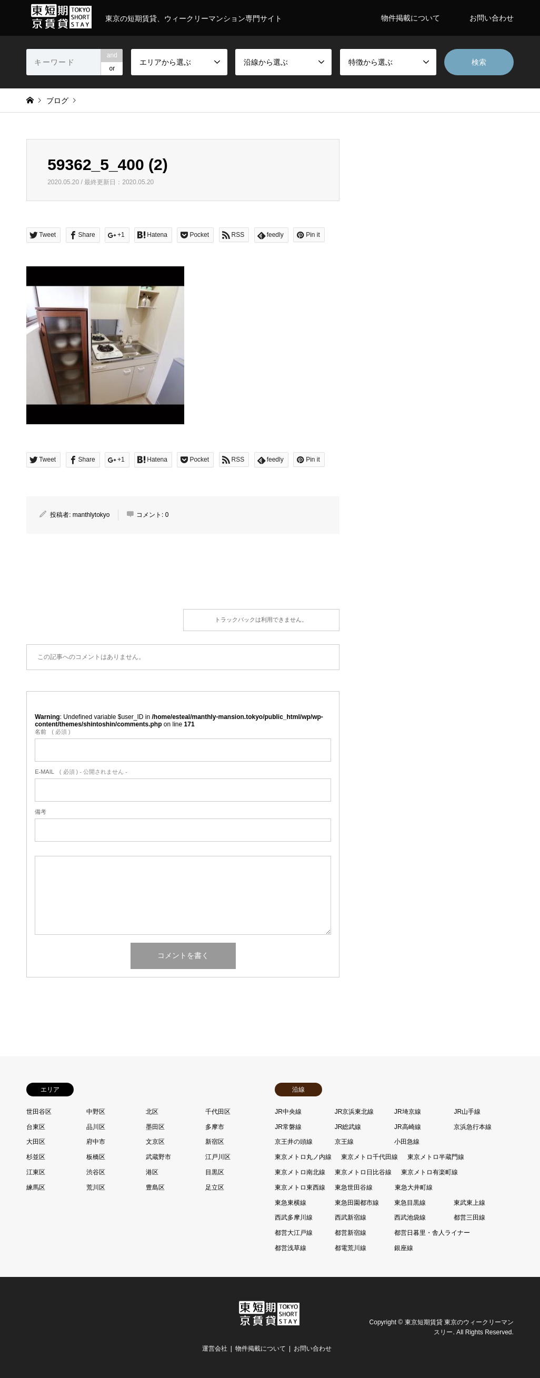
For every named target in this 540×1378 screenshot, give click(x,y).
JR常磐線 (288, 1127)
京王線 (344, 1141)
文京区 (155, 1141)
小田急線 (406, 1141)
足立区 (214, 1187)
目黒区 (214, 1172)
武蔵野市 (158, 1157)
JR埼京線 (407, 1111)
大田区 (35, 1141)
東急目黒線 (410, 1202)
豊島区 (155, 1187)
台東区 (35, 1127)
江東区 (35, 1172)
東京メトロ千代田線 (369, 1157)
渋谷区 (95, 1172)
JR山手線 (467, 1111)
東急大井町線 (414, 1187)
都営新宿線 (350, 1232)
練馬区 (35, 1187)
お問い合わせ (491, 18)
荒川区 (95, 1187)
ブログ (57, 100)
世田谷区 (39, 1111)
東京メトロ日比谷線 (363, 1172)
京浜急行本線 (473, 1127)
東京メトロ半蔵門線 (435, 1157)
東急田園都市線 (357, 1202)
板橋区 (95, 1157)
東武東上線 (469, 1202)
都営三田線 (469, 1217)
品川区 (95, 1127)
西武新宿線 (350, 1217)
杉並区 (35, 1157)
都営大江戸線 (294, 1232)
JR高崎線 (407, 1127)
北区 (152, 1111)
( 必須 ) (52, 731)
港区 (152, 1172)
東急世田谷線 (354, 1187)
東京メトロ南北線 (300, 1172)
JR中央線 (288, 1111)
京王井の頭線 (294, 1141)
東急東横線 (290, 1202)
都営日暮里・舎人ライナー (432, 1232)
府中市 (95, 1141)
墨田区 (155, 1127)
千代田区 (218, 1111)
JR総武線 (348, 1127)
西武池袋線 (410, 1217)
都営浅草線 (290, 1248)
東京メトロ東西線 (300, 1187)
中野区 (95, 1111)
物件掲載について (410, 18)
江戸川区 (218, 1157)
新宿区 (214, 1141)
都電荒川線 (350, 1248)
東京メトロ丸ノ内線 (303, 1157)
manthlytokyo (91, 514)
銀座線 (403, 1248)
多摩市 (214, 1127)
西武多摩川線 (294, 1217)
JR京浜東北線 (354, 1111)
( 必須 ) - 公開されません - (81, 771)
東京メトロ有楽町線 (429, 1172)
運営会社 (214, 1348)
